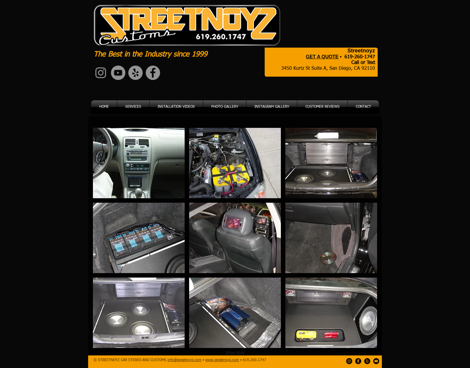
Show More (235, 352)
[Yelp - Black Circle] (367, 361)
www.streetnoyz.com (222, 360)
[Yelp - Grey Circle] (135, 73)
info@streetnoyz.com (184, 360)
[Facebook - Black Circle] (358, 361)
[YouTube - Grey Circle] (118, 73)
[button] (139, 163)
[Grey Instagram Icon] (101, 73)
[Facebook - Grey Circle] (153, 73)
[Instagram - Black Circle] (349, 361)
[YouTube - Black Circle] (376, 361)
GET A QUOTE (322, 56)
